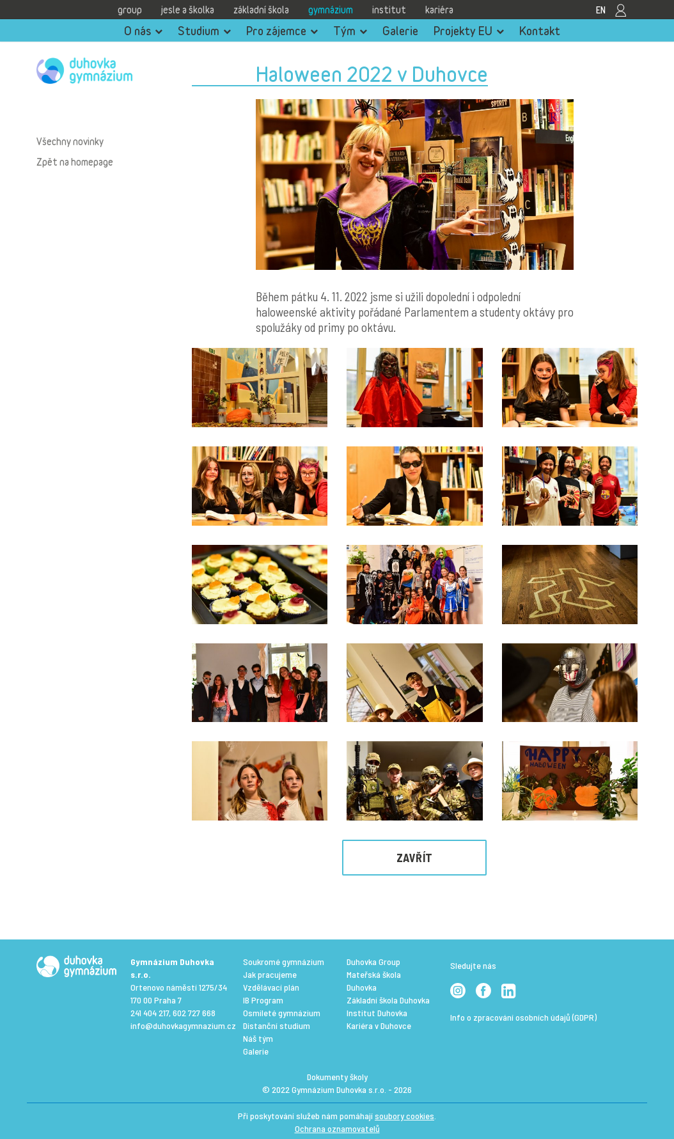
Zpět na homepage (74, 162)
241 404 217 (149, 1012)
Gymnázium (330, 9)
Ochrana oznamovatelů (337, 1128)
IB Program (263, 999)
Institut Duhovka (377, 1012)
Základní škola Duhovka (388, 999)
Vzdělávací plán (271, 987)
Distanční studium (276, 1025)
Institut (389, 9)
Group (130, 9)
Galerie (400, 31)
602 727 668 (194, 1012)
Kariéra (439, 9)
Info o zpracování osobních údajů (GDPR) (523, 1017)
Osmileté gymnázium (281, 1012)
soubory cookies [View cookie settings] (404, 1115)
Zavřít (414, 858)
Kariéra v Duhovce (379, 1025)
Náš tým (258, 1038)
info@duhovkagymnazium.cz (183, 1025)
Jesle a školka (187, 9)
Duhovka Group (373, 961)
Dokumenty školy (337, 1076)
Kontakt (539, 31)
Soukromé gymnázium (283, 961)
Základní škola (261, 9)
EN (601, 9)
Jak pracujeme (270, 974)
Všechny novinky (70, 141)
